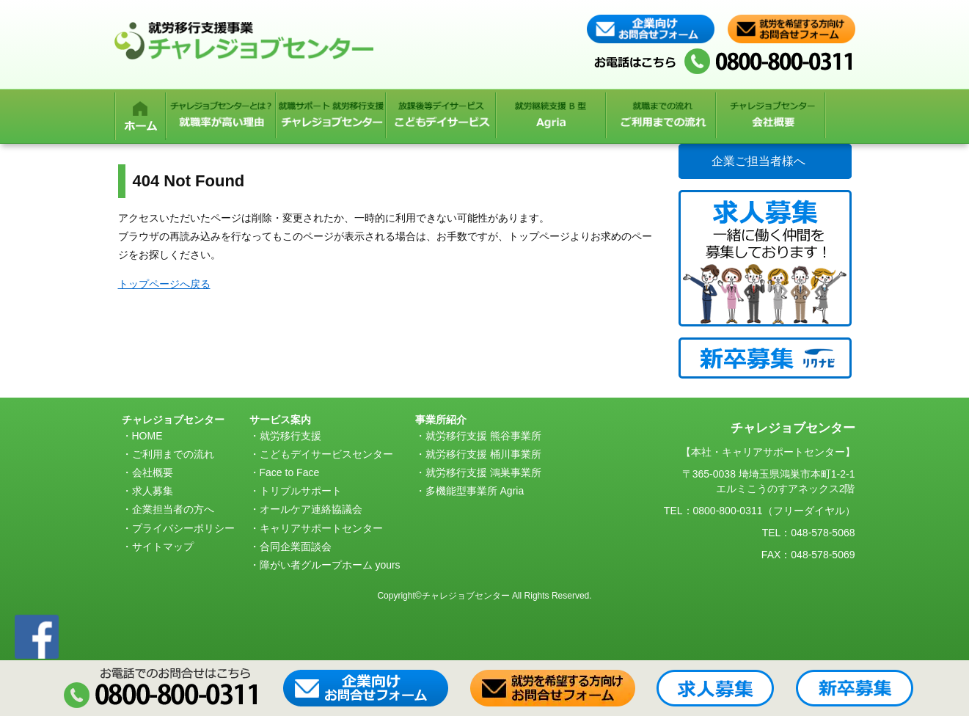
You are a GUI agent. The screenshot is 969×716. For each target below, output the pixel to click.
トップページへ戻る (164, 284)
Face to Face (290, 472)
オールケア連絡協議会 (311, 509)
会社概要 (152, 472)
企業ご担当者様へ (758, 161)
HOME (147, 436)
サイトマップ (163, 546)
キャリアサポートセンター (321, 528)
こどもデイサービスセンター (326, 454)
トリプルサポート (301, 491)
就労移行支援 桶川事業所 (483, 454)
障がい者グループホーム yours (330, 565)
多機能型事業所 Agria (474, 491)
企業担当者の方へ (173, 509)
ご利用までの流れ (173, 454)
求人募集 (152, 491)
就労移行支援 (290, 436)
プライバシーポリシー (183, 528)
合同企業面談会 (296, 546)
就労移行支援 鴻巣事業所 (483, 472)
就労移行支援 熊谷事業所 (483, 436)
